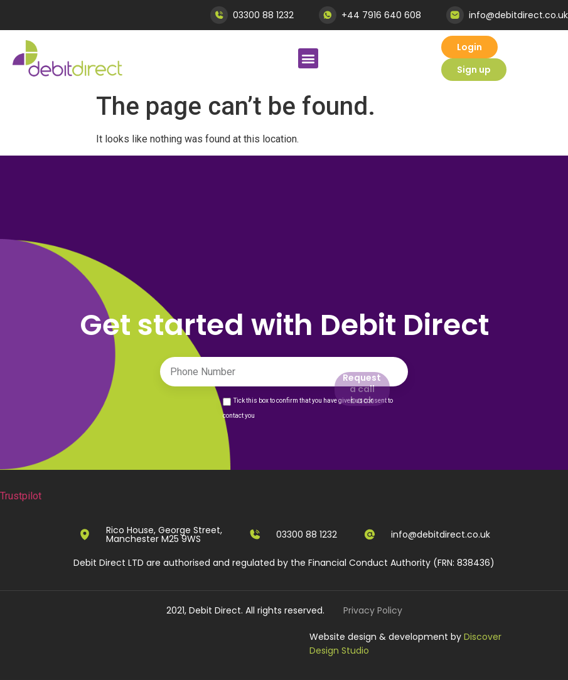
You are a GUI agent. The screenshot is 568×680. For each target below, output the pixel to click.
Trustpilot (20, 496)
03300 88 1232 (263, 15)
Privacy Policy (372, 610)
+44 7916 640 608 (381, 15)
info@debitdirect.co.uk (518, 15)
